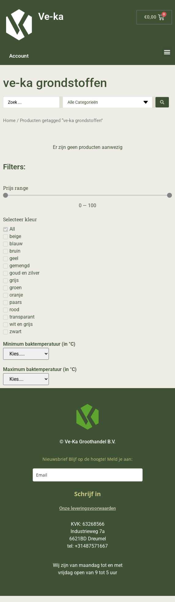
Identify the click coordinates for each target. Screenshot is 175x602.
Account (19, 56)
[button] (167, 52)
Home (9, 120)
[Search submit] (162, 102)
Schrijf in (87, 494)
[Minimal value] (87, 195)
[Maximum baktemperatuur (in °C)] (26, 379)
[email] (88, 474)
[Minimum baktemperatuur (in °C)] (26, 354)
